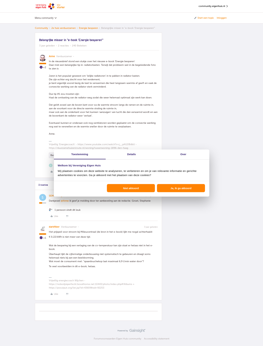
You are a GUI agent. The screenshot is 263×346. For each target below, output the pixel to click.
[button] (204, 18)
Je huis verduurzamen (63, 28)
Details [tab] (131, 154)
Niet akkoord (131, 188)
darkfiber (54, 226)
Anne (52, 56)
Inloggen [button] (222, 17)
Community (41, 28)
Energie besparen (88, 28)
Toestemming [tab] (79, 154)
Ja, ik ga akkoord (181, 188)
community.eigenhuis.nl (213, 6)
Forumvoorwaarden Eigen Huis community (117, 338)
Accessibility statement (156, 338)
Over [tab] (183, 154)
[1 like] (64, 210)
